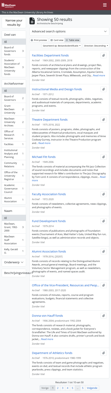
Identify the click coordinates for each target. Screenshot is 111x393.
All (5, 41)
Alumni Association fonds (49, 251)
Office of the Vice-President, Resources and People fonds (65, 285)
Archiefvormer (14, 84)
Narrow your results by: (13, 22)
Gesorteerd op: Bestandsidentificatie (61, 45)
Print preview (39, 40)
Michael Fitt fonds (44, 157)
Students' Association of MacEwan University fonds (14, 67)
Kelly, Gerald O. (14, 251)
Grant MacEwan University (14, 109)
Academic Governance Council (14, 189)
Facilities (14, 145)
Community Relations (14, 164)
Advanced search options (49, 31)
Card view (57, 40)
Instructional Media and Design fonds (57, 89)
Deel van (10, 35)
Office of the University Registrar (14, 176)
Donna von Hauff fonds (47, 315)
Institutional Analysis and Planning (14, 154)
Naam (8, 211)
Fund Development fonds (49, 221)
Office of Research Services (14, 135)
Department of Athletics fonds (52, 353)
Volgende (92, 388)
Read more (99, 75)
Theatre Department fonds (50, 119)
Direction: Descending (95, 45)
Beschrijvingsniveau (15, 273)
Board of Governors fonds (14, 51)
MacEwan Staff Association (14, 240)
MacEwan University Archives (14, 122)
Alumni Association (14, 199)
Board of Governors (14, 98)
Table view (72, 40)
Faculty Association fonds (49, 194)
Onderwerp (12, 262)
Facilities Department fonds (50, 55)
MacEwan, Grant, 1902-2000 (14, 227)
